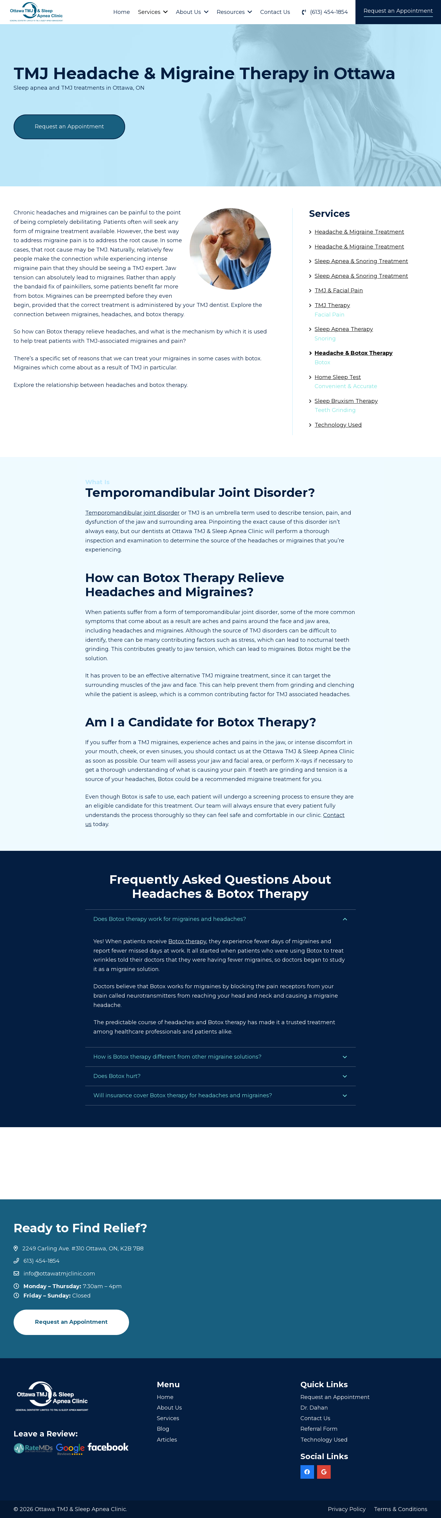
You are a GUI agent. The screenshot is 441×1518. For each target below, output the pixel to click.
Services (168, 1418)
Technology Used (338, 425)
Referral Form (319, 1429)
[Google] (324, 1472)
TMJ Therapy (332, 305)
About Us (169, 1407)
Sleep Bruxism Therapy (346, 401)
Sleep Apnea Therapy (344, 329)
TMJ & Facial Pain (339, 290)
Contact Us (315, 1418)
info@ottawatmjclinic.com (59, 1273)
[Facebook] (307, 1472)
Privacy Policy (347, 1509)
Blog (163, 1429)
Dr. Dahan (314, 1407)
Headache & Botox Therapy (354, 353)
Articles (167, 1439)
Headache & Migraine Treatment (359, 232)
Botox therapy (187, 941)
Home (165, 1397)
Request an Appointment (335, 1397)
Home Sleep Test (338, 377)
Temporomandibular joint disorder (132, 513)
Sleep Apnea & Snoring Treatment (361, 261)
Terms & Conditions (400, 1509)
